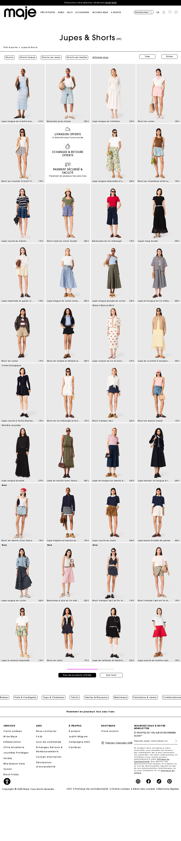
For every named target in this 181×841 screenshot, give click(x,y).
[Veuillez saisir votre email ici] (156, 741)
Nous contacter (46, 731)
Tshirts (75, 696)
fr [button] (158, 12)
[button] (49, 12)
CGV (69, 789)
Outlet (7, 769)
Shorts (8, 57)
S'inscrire (175, 741)
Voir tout (111, 673)
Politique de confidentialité (91, 789)
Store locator (110, 731)
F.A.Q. (39, 736)
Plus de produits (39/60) (77, 673)
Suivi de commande (48, 742)
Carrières (75, 747)
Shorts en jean (50, 57)
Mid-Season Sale (14, 764)
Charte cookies (120, 789)
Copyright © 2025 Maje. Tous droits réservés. (28, 789)
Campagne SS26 (79, 742)
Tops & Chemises (53, 696)
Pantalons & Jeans (145, 696)
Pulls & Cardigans (25, 696)
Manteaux (120, 696)
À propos (74, 731)
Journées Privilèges (16, 753)
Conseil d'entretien (49, 757)
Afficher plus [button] (99, 57)
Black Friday (11, 774)
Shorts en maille (76, 57)
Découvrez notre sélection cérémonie (90, 2)
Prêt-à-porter (10, 47)
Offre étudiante (13, 747)
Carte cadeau (12, 731)
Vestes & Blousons (96, 696)
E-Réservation (12, 742)
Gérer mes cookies (144, 789)
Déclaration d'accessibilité (45, 764)
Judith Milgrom (78, 736)
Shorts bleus (26, 57)
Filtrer (169, 56)
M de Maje (10, 736)
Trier (147, 56)
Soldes (7, 758)
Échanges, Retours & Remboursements (49, 749)
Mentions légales (168, 789)
